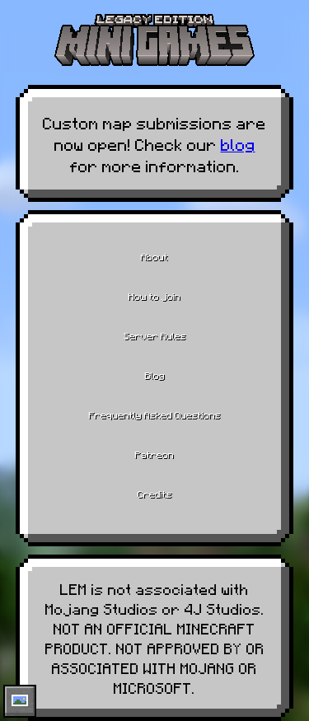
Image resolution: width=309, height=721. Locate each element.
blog (238, 143)
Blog (155, 375)
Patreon (154, 454)
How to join (154, 295)
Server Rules (155, 335)
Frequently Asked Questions (155, 414)
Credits (155, 493)
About (154, 256)
